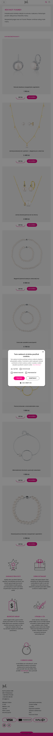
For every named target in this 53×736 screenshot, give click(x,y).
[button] (26, 383)
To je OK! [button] (19, 378)
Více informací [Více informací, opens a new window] (37, 365)
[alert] (26, 368)
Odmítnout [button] (33, 378)
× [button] (43, 352)
